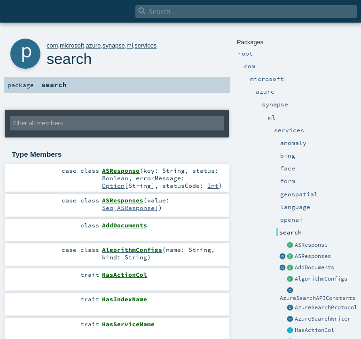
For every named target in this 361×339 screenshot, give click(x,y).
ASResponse (311, 245)
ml (129, 45)
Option (113, 185)
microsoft (72, 45)
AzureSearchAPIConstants (317, 298)
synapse (113, 45)
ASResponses (313, 256)
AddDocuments (314, 267)
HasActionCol (314, 330)
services (145, 45)
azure (93, 45)
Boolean (115, 178)
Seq (107, 207)
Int (213, 185)
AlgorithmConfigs (321, 278)
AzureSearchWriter (323, 318)
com (52, 45)
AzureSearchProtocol (326, 307)
